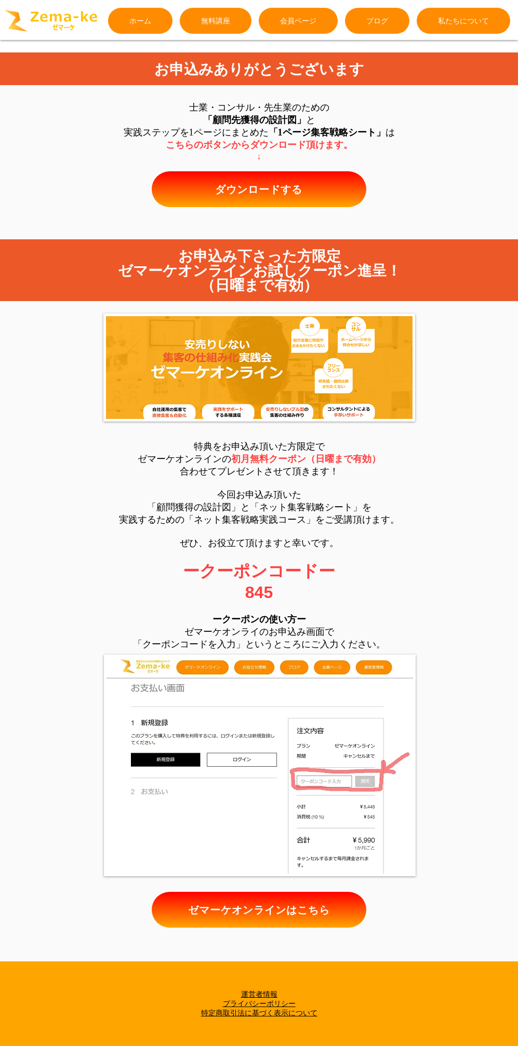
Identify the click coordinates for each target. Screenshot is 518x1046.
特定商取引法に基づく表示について (259, 1013)
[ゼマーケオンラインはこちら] (259, 910)
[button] (463, 21)
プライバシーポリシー (259, 1003)
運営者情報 (259, 994)
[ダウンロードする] (259, 189)
